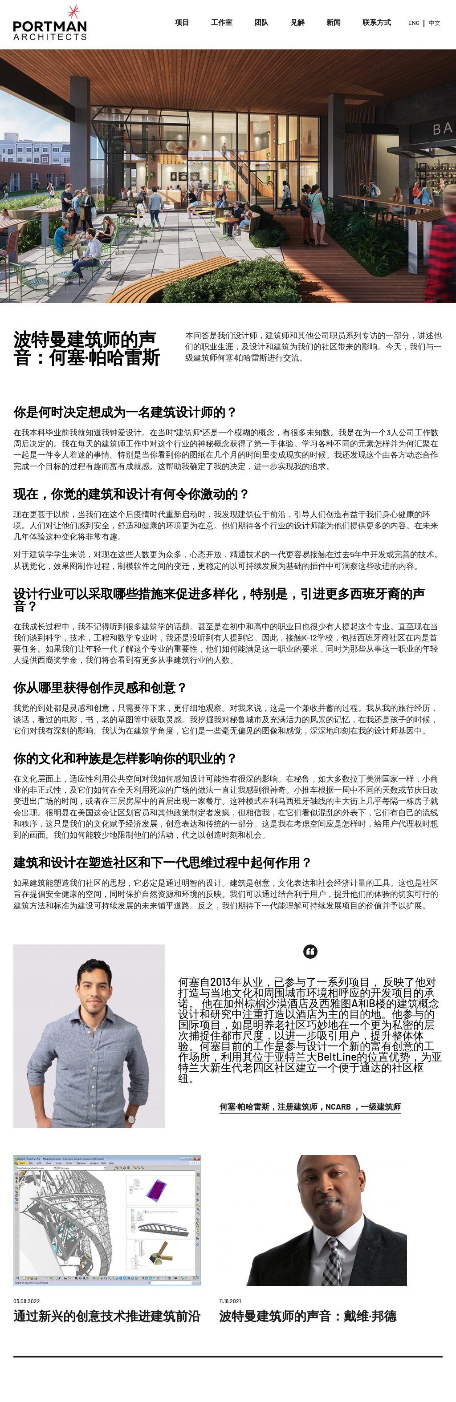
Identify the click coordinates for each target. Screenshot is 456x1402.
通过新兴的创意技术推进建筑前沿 (106, 1315)
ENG (413, 22)
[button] (310, 1108)
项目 (182, 22)
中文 (434, 22)
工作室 (221, 22)
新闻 (333, 22)
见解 (297, 22)
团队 (261, 22)
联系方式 (376, 22)
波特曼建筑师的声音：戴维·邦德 (307, 1315)
